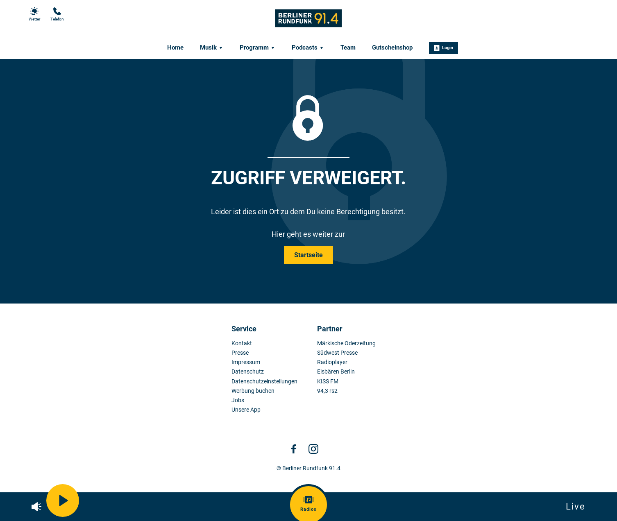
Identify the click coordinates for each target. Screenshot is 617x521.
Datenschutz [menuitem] (247, 371)
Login (443, 48)
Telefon (57, 14)
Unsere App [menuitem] (246, 409)
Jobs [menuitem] (237, 400)
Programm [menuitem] (257, 47)
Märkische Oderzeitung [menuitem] (346, 343)
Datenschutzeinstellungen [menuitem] (264, 381)
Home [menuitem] (175, 47)
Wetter (34, 14)
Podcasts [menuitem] (308, 47)
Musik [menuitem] (211, 47)
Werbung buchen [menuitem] (252, 390)
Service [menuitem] (243, 328)
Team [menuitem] (348, 47)
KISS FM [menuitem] (327, 381)
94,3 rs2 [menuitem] (327, 390)
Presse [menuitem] (240, 352)
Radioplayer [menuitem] (332, 362)
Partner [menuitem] (330, 328)
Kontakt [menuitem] (241, 343)
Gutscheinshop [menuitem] (392, 47)
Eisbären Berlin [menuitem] (336, 371)
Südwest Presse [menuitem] (337, 352)
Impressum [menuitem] (245, 362)
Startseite (308, 255)
